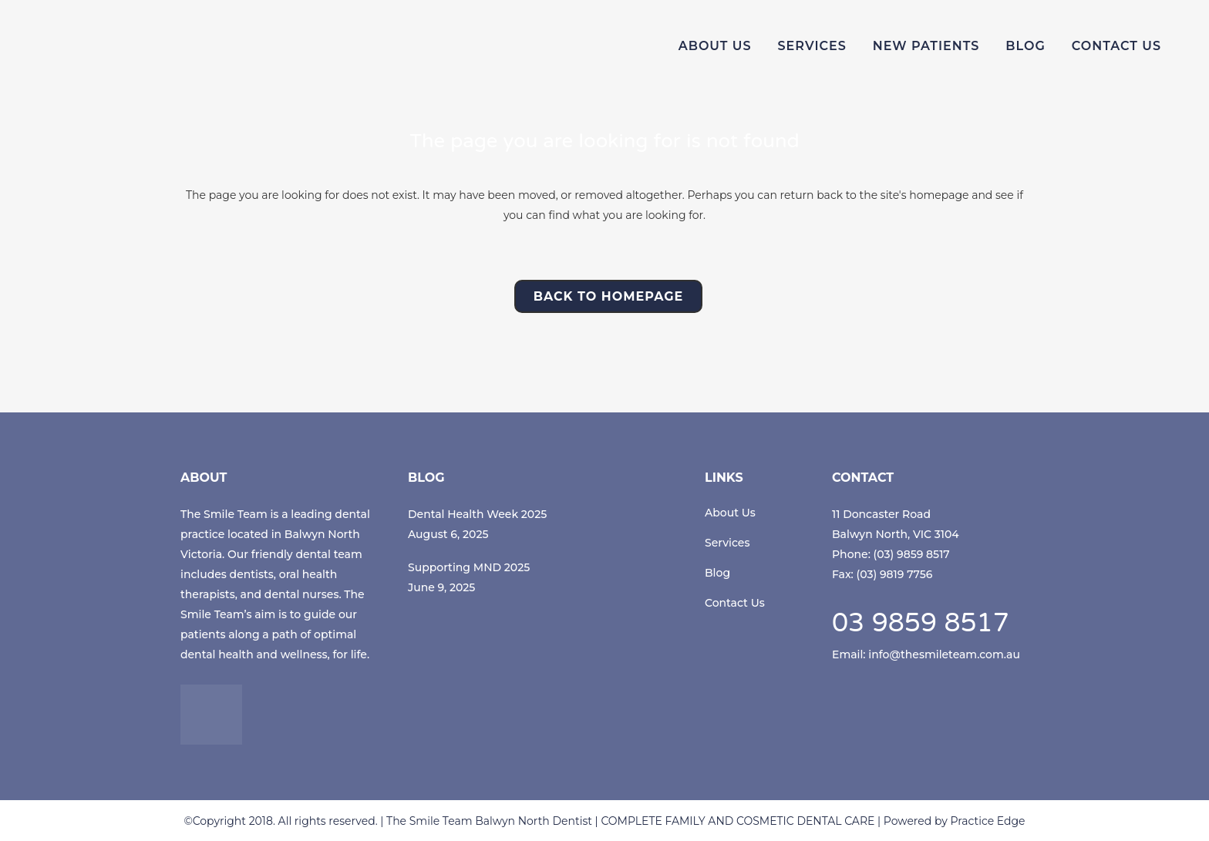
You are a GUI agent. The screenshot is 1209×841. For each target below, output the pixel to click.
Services (727, 543)
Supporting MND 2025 (469, 567)
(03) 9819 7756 (895, 574)
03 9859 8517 (920, 624)
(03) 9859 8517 (912, 554)
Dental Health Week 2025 (477, 514)
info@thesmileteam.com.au (944, 654)
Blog (717, 573)
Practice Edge (987, 821)
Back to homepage (609, 296)
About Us (730, 513)
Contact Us (735, 603)
